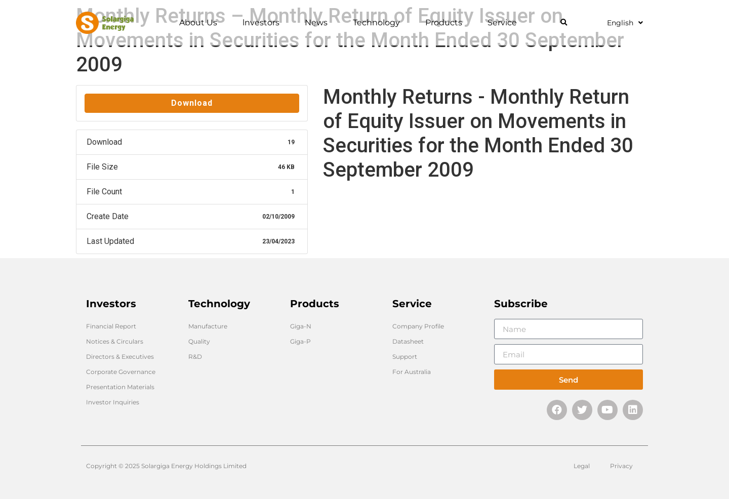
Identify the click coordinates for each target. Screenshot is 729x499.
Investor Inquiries (112, 402)
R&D (195, 356)
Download (192, 103)
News (319, 23)
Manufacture (207, 326)
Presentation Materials (120, 387)
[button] (563, 23)
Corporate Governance (120, 372)
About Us (200, 23)
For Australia (411, 372)
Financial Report (111, 326)
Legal (582, 466)
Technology (379, 23)
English (625, 22)
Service (505, 23)
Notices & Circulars (114, 341)
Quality (199, 341)
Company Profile (418, 326)
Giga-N (300, 326)
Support (404, 356)
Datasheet (408, 341)
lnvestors (263, 23)
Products (446, 23)
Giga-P (300, 341)
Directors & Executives (120, 356)
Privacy (621, 466)
